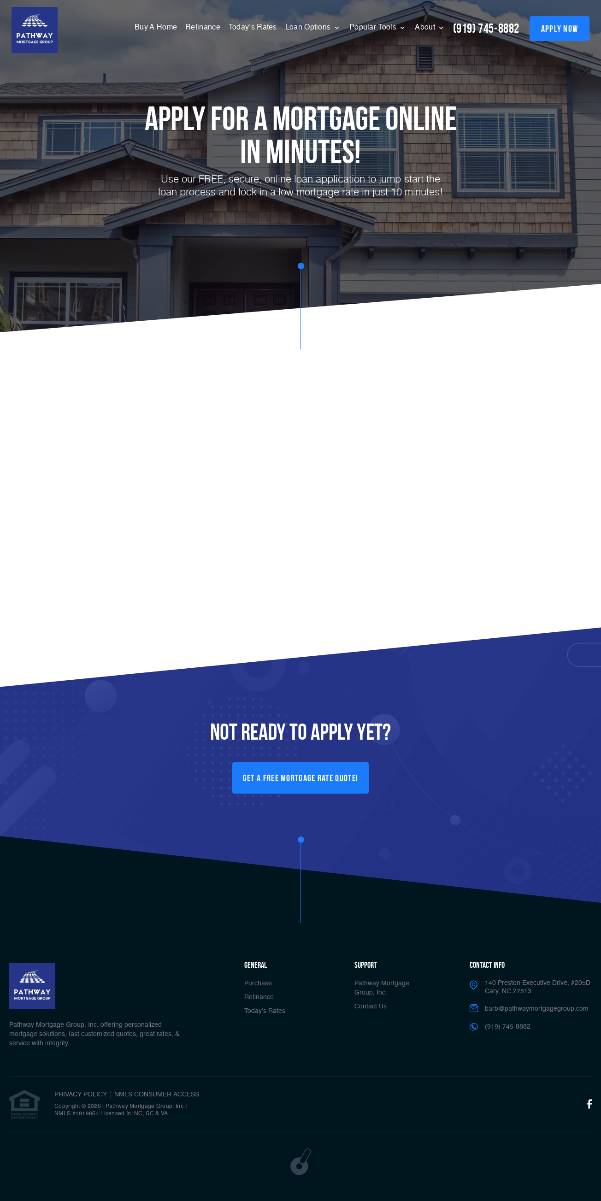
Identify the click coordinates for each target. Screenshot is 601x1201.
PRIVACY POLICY (80, 1094)
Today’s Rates (253, 27)
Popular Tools (373, 27)
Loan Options (309, 27)
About (426, 27)
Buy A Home (156, 27)
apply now (559, 29)
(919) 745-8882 (486, 28)
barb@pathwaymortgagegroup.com (537, 1009)
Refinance (202, 27)
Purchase (258, 983)
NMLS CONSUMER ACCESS (156, 1094)
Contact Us (370, 1006)
